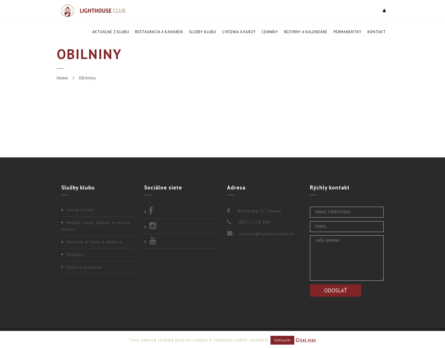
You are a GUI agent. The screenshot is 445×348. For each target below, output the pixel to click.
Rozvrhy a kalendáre (306, 31)
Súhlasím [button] (282, 340)
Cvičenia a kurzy (239, 31)
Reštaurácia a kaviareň (159, 31)
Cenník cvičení (80, 209)
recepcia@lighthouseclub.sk (266, 233)
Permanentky (347, 31)
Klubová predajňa (83, 267)
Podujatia (75, 254)
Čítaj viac (306, 340)
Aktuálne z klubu (110, 31)
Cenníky (270, 31)
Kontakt (377, 31)
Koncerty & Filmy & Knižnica (94, 241)
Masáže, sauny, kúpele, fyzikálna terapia (95, 226)
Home (62, 78)
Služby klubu (202, 31)
